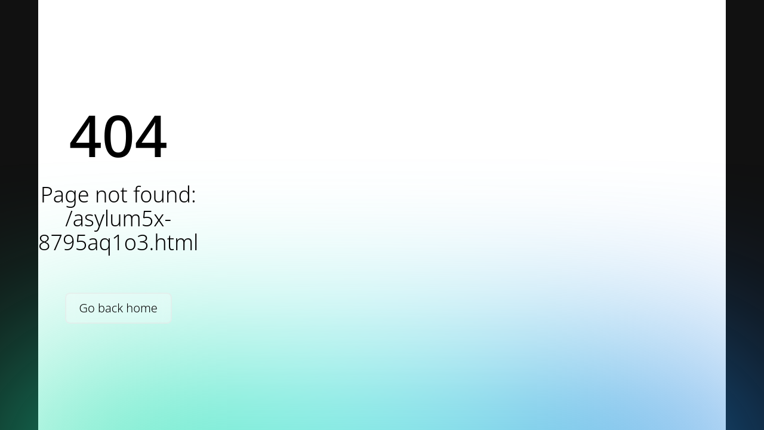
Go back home (118, 308)
